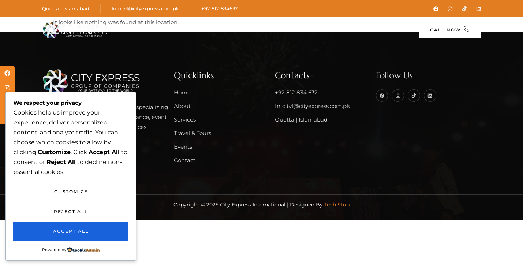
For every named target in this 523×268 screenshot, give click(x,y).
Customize (71, 191)
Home (130, 30)
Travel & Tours (272, 29)
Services (212, 29)
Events (325, 30)
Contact (391, 30)
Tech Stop (337, 203)
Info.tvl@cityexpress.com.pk (145, 8)
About (166, 29)
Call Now (450, 29)
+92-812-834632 (219, 8)
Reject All (71, 211)
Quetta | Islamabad (65, 8)
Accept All (71, 231)
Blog (357, 30)
